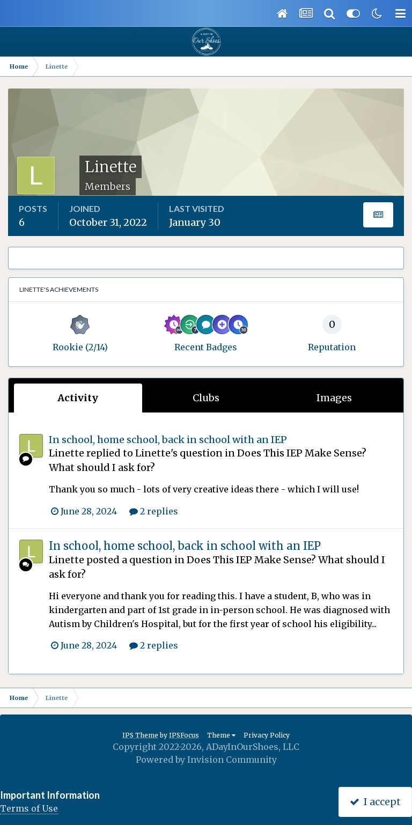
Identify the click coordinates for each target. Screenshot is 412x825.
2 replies (153, 511)
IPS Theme (140, 735)
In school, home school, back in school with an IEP (168, 439)
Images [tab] (334, 398)
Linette (66, 453)
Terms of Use (29, 808)
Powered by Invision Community (206, 759)
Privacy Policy (267, 735)
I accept (375, 801)
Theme (221, 735)
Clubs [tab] (206, 398)
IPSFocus (184, 735)
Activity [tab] (77, 398)
